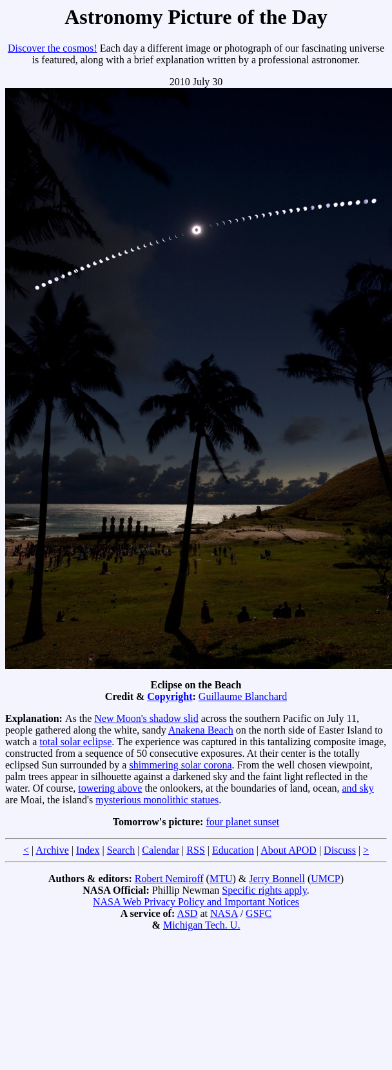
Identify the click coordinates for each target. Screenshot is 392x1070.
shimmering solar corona (180, 764)
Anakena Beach (200, 730)
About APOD (288, 850)
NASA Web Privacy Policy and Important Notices (196, 901)
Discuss (340, 850)
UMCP (325, 878)
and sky (358, 788)
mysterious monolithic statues (157, 799)
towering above (110, 788)
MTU (221, 878)
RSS (195, 850)
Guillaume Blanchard (243, 696)
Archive (52, 850)
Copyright (169, 696)
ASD (187, 913)
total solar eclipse (75, 741)
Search (121, 850)
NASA (224, 913)
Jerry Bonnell (277, 878)
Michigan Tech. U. (201, 925)
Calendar (160, 850)
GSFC (258, 913)
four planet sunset (242, 821)
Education (233, 850)
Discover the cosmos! (52, 48)
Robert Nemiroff (169, 878)
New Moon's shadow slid (146, 718)
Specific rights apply (264, 890)
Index (87, 850)
